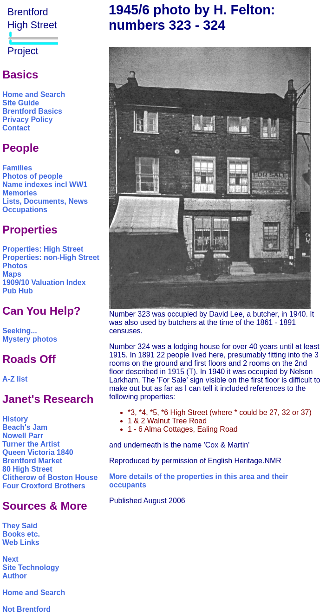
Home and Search (33, 94)
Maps (11, 274)
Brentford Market (32, 461)
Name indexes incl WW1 (44, 184)
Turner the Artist (31, 444)
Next (10, 559)
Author (14, 576)
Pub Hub (17, 291)
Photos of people (32, 176)
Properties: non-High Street (50, 257)
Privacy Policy (27, 119)
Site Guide (20, 103)
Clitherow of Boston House (50, 477)
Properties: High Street (42, 249)
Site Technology (30, 567)
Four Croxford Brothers (43, 486)
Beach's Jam (24, 427)
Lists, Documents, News (45, 201)
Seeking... (19, 331)
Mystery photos (29, 339)
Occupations (24, 210)
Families (17, 168)
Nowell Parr (22, 436)
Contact (16, 128)
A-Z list (14, 379)
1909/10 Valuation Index (44, 282)
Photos (14, 266)
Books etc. (21, 534)
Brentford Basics (32, 111)
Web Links (20, 542)
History (15, 419)
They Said (20, 526)
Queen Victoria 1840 (37, 452)
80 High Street (27, 469)
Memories (19, 193)
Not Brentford (26, 609)
